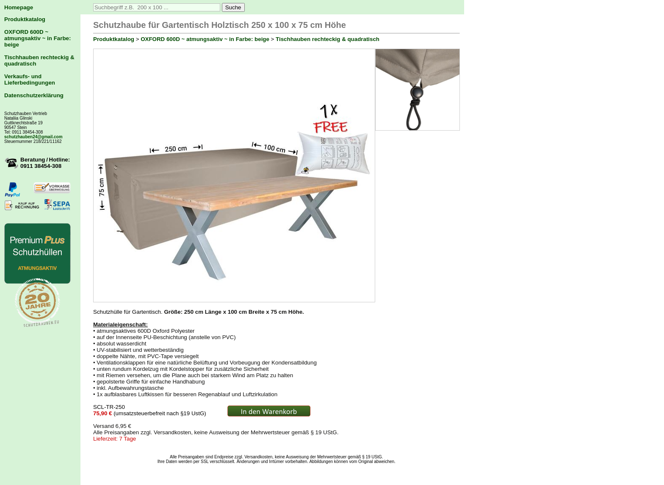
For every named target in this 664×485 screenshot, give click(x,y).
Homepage (18, 7)
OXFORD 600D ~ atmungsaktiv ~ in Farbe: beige (37, 38)
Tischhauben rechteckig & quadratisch (327, 39)
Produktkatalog (24, 19)
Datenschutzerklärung (34, 95)
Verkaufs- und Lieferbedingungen (29, 79)
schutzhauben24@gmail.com (33, 136)
